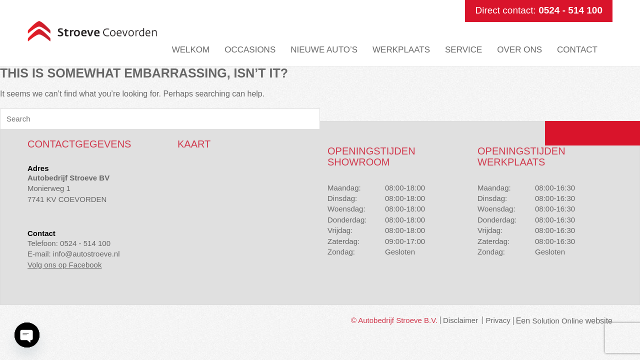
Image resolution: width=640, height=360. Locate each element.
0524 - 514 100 (570, 10)
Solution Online (558, 320)
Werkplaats (401, 49)
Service (463, 49)
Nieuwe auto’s (324, 49)
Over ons (519, 49)
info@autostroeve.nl (86, 254)
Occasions (250, 49)
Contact (577, 49)
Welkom (191, 49)
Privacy (498, 320)
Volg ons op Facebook (65, 264)
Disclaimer (460, 320)
